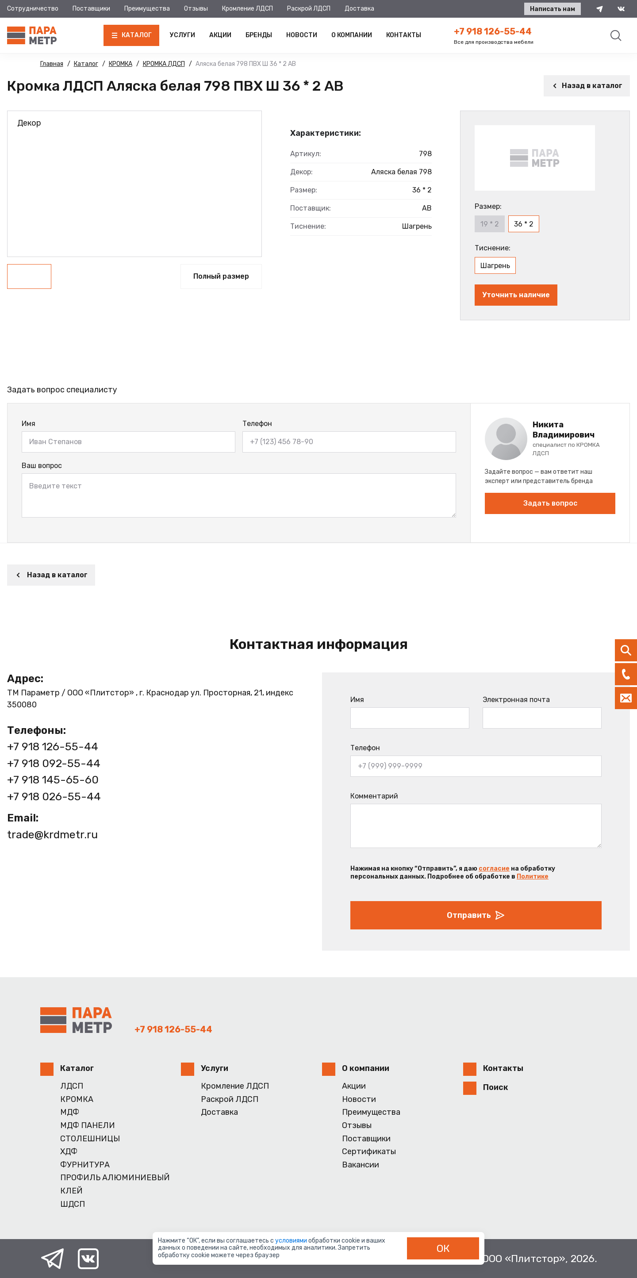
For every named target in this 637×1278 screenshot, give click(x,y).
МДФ (69, 1112)
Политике (533, 876)
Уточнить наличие (516, 295)
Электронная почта (516, 699)
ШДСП (72, 1204)
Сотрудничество (32, 8)
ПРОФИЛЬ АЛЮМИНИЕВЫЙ (115, 1177)
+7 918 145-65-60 (53, 779)
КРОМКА (76, 1099)
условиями (291, 1240)
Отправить (476, 915)
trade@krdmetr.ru (53, 834)
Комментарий (374, 796)
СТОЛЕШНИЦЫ (90, 1139)
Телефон (257, 423)
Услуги (182, 35)
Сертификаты (369, 1151)
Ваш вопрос (42, 465)
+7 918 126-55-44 (493, 31)
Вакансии (360, 1165)
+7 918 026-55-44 (54, 796)
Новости (301, 35)
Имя (28, 423)
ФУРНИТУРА (85, 1165)
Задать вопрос (550, 503)
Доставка (359, 8)
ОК (443, 1248)
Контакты (403, 35)
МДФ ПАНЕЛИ (87, 1125)
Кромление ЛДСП (247, 8)
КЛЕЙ (71, 1191)
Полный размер (221, 276)
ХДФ (68, 1151)
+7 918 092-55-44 (53, 763)
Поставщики (91, 8)
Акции (220, 35)
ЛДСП (71, 1086)
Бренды (259, 35)
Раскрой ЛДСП (308, 8)
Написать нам (552, 9)
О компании (351, 35)
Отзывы (196, 8)
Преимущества (147, 8)
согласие (494, 868)
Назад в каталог (586, 85)
